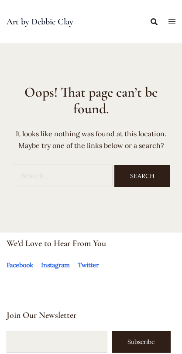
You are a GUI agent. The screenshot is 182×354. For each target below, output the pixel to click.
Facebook (20, 265)
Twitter (88, 265)
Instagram (55, 265)
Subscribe (141, 342)
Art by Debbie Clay (40, 22)
